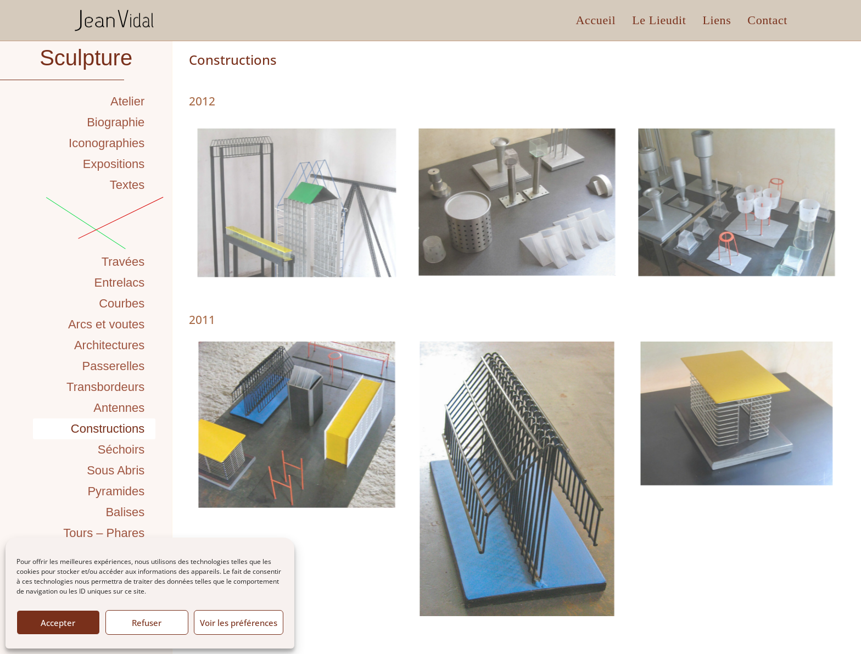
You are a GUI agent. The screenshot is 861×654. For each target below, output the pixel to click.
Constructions (108, 428)
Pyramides (115, 491)
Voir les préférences (238, 622)
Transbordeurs (105, 387)
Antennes (118, 408)
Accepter (58, 622)
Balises (124, 512)
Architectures (109, 345)
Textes (127, 185)
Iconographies (106, 143)
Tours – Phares (103, 533)
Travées (123, 262)
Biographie (115, 122)
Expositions (114, 164)
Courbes (121, 303)
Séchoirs (121, 449)
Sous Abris (115, 470)
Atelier (127, 101)
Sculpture (86, 58)
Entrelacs (119, 282)
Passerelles (113, 366)
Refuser (146, 622)
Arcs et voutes (106, 324)
